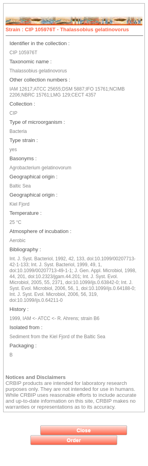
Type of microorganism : (37, 122)
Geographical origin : (33, 177)
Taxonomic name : (30, 61)
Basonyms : (23, 158)
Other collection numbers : (39, 80)
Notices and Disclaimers (36, 377)
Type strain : (23, 140)
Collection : (22, 104)
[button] (83, 430)
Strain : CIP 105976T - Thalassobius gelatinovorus (67, 29)
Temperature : (25, 213)
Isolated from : (26, 327)
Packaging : (23, 346)
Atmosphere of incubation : (40, 231)
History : (18, 309)
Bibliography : (25, 249)
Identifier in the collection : (39, 43)
